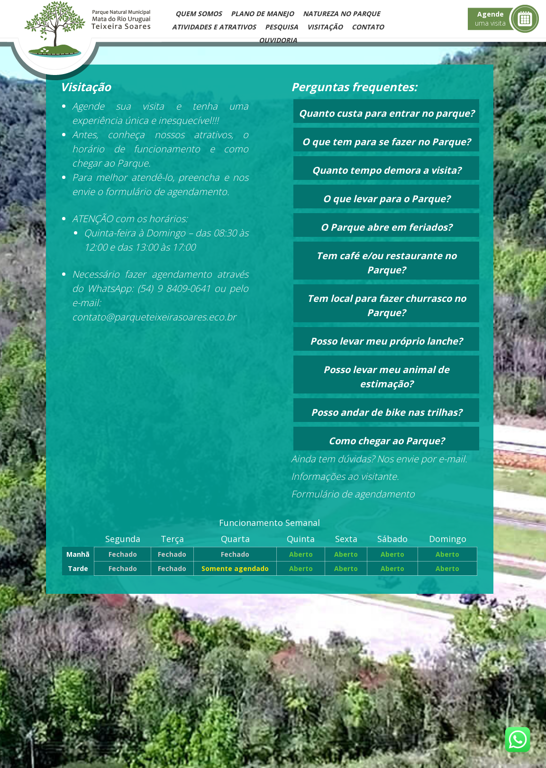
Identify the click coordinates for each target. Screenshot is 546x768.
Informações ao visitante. (345, 476)
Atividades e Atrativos (214, 26)
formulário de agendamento (165, 191)
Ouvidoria (278, 40)
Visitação (325, 26)
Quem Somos (198, 13)
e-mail (451, 458)
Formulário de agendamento (353, 493)
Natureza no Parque (341, 13)
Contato (368, 26)
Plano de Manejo (262, 13)
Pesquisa (281, 26)
